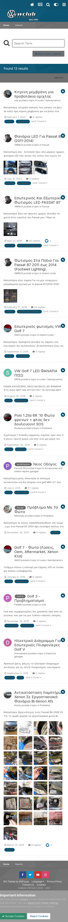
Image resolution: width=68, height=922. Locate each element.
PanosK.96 (20, 468)
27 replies (32, 487)
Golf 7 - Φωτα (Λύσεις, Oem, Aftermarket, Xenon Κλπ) (36, 551)
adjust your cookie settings (43, 902)
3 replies (32, 178)
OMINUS (18, 145)
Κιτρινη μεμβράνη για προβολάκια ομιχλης (33, 94)
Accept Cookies (13, 916)
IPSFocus (24, 881)
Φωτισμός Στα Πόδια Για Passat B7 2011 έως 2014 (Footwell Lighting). (36, 264)
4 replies (40, 444)
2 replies (36, 396)
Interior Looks (49, 273)
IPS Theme (9, 881)
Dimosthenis (21, 653)
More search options (48, 53)
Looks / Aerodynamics (49, 100)
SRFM (17, 379)
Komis (17, 705)
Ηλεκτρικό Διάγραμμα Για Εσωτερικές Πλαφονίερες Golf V (37, 645)
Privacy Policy (54, 881)
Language (38, 881)
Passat (45, 145)
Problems (47, 428)
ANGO (17, 335)
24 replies (38, 307)
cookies (23, 899)
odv (16, 100)
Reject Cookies (38, 916)
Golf (44, 604)
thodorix (18, 428)
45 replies (33, 240)
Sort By (59, 78)
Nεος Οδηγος (45, 464)
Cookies (41, 884)
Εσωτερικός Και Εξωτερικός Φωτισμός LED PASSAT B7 (39, 200)
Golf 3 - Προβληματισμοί (29, 598)
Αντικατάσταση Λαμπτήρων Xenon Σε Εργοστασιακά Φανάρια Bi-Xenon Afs (39, 696)
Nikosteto (19, 516)
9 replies (36, 117)
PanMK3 (18, 604)
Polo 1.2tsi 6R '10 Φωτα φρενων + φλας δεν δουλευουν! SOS (34, 419)
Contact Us (28, 884)
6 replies (38, 351)
